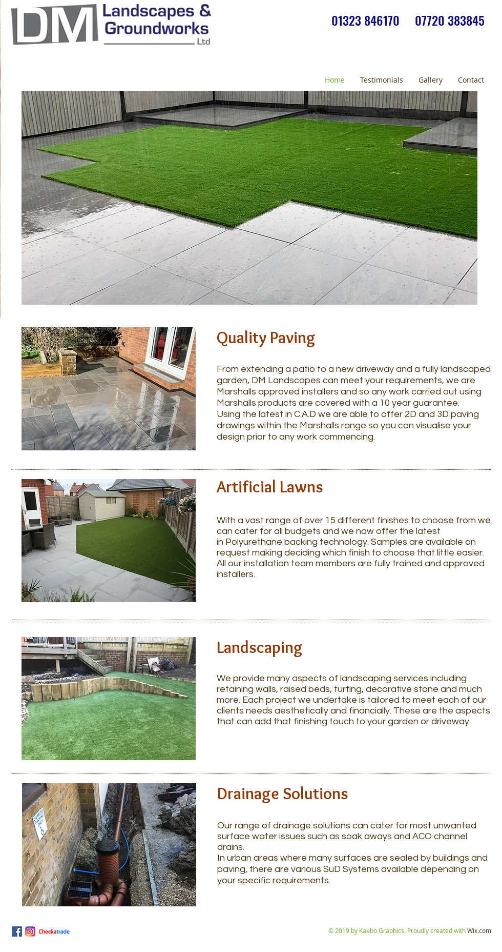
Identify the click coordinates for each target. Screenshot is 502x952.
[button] (249, 198)
